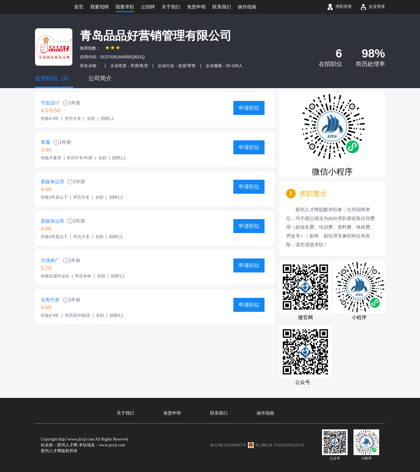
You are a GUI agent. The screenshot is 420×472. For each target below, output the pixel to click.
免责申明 (172, 413)
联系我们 (219, 413)
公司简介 (100, 78)
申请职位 (249, 108)
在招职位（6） (54, 78)
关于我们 (125, 413)
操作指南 (265, 413)
